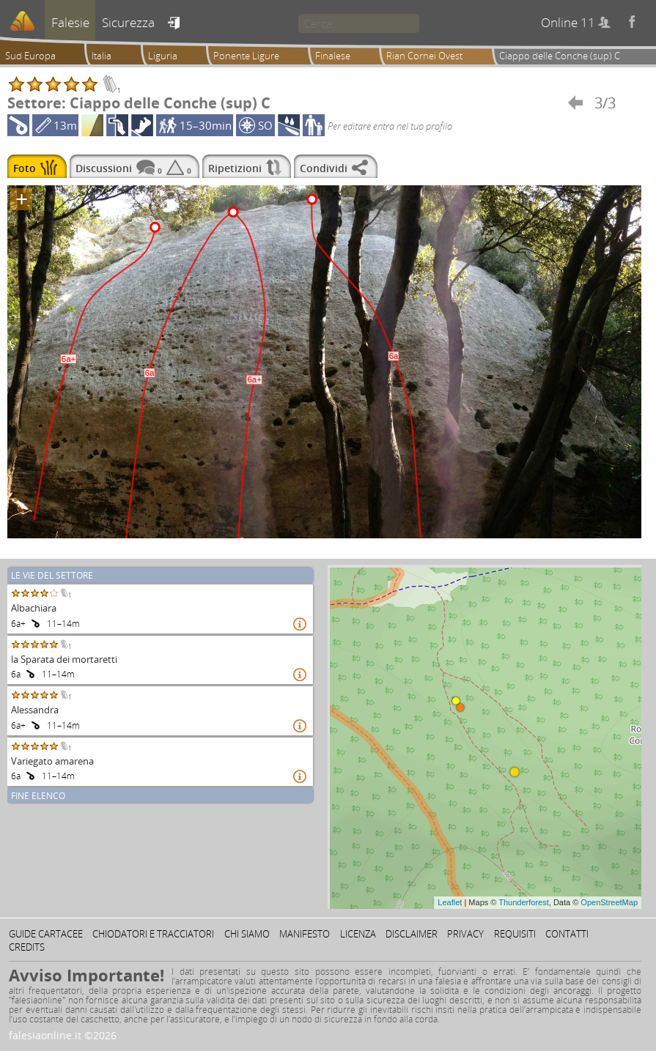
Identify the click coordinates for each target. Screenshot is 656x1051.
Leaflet (450, 902)
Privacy (465, 933)
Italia (101, 55)
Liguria (162, 55)
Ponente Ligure (246, 55)
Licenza (358, 933)
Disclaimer (412, 933)
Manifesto (304, 933)
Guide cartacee (46, 933)
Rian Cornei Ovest (424, 55)
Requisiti (515, 933)
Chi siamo (247, 933)
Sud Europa (30, 55)
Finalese (332, 55)
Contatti (567, 933)
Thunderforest (523, 902)
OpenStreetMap (609, 902)
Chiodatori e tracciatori (153, 933)
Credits (27, 947)
